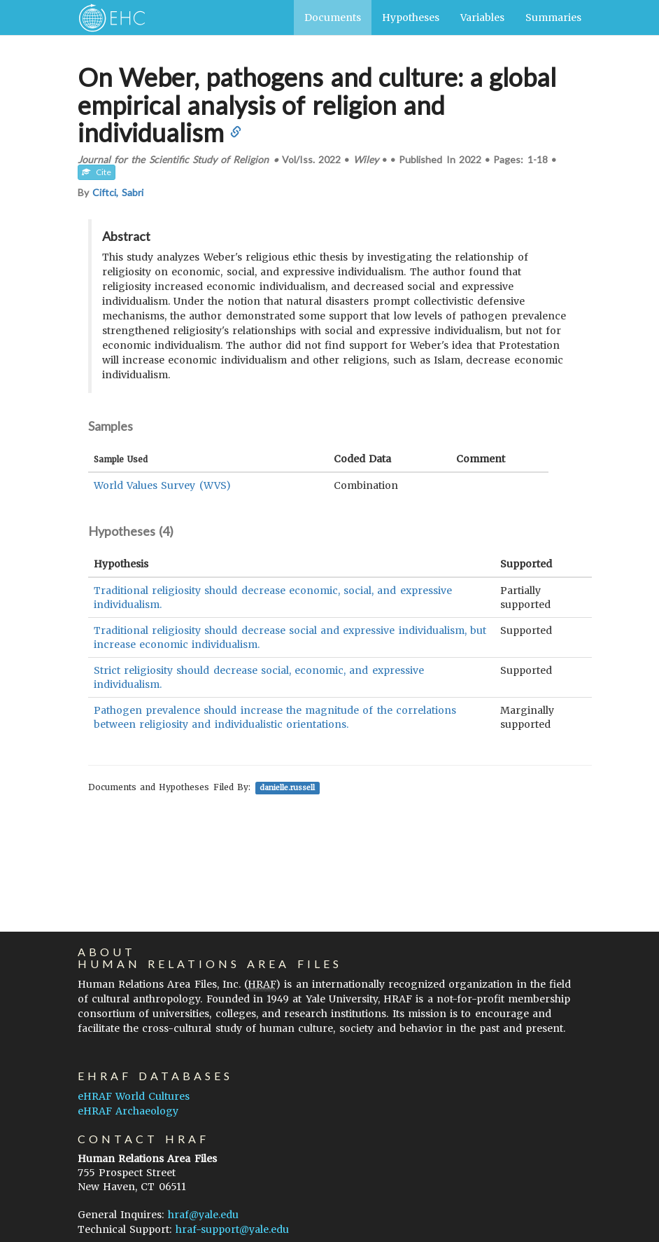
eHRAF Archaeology (128, 1111)
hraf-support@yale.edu (232, 1229)
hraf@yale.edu (203, 1214)
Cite (96, 172)
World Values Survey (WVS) (162, 485)
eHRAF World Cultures (134, 1096)
